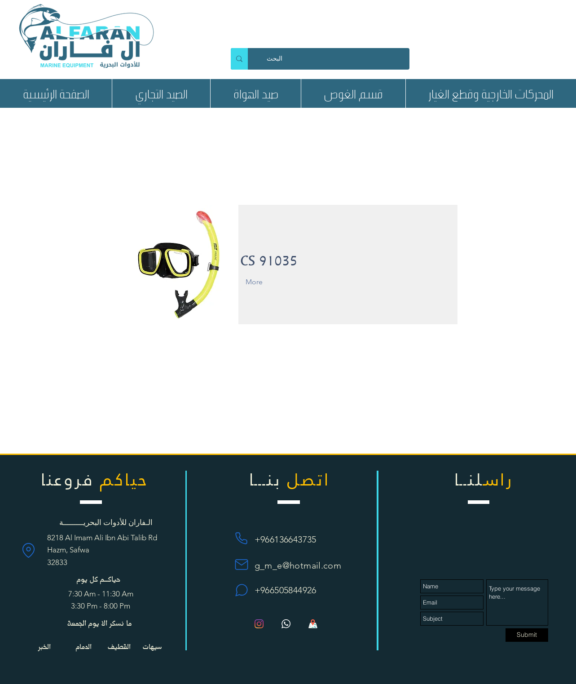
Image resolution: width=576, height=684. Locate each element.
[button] (161, 93)
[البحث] (337, 59)
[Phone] (241, 538)
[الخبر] (44, 646)
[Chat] (241, 590)
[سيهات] (152, 646)
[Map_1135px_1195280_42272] (312, 623)
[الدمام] (83, 646)
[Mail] (241, 564)
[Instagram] (259, 623)
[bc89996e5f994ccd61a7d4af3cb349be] (285, 623)
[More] (265, 282)
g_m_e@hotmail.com (298, 565)
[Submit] (527, 635)
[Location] (28, 550)
